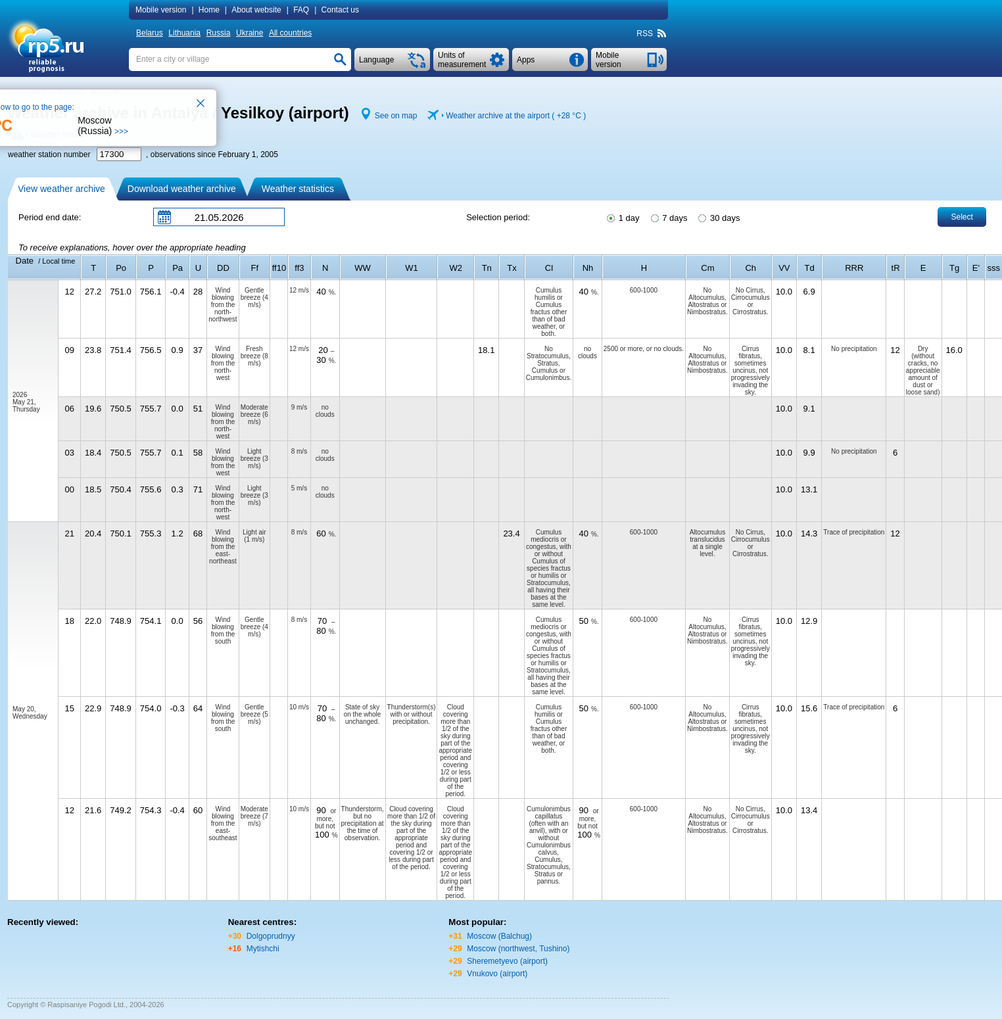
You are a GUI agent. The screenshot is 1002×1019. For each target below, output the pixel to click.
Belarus (149, 32)
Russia (218, 32)
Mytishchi (263, 948)
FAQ (301, 9)
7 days (668, 217)
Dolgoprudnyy (271, 936)
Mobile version (160, 9)
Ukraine (249, 32)
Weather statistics (298, 188)
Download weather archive (182, 188)
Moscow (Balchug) (499, 936)
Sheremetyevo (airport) (507, 961)
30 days (718, 217)
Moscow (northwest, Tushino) (518, 948)
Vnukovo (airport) (497, 973)
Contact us (340, 9)
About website (256, 9)
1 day (622, 217)
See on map (396, 115)
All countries (290, 32)
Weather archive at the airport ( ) (516, 115)
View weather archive (61, 188)
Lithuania (184, 32)
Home (209, 9)
